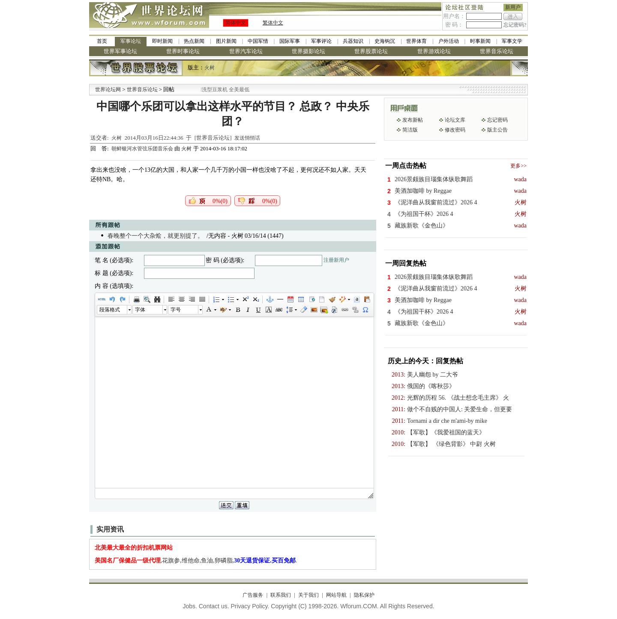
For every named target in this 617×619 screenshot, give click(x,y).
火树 (209, 68)
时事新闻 (480, 41)
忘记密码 (497, 120)
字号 (176, 310)
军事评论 (321, 41)
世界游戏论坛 (434, 51)
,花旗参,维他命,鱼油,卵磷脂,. (196, 560)
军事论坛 (130, 41)
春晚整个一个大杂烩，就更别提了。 (156, 236)
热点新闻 (194, 41)
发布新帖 (412, 120)
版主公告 (497, 130)
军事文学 (512, 41)
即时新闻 (162, 41)
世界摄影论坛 (308, 51)
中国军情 (258, 41)
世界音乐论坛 (496, 51)
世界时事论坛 (183, 51)
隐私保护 (364, 595)
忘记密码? (514, 25)
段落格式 (109, 310)
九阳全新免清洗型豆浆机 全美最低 (222, 90)
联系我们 (280, 595)
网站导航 (336, 595)
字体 (140, 310)
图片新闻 (226, 41)
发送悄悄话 (247, 138)
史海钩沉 (384, 41)
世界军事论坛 (120, 51)
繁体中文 (273, 23)
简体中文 (235, 23)
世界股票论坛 (371, 51)
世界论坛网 (108, 90)
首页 (102, 41)
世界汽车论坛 (246, 51)
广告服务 (253, 595)
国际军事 (289, 41)
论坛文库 (455, 120)
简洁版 (410, 130)
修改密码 (455, 130)
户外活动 (448, 41)
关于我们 (308, 595)
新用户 (513, 7)
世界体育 (416, 41)
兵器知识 (353, 41)
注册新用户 (336, 260)
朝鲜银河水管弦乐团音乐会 (142, 149)
